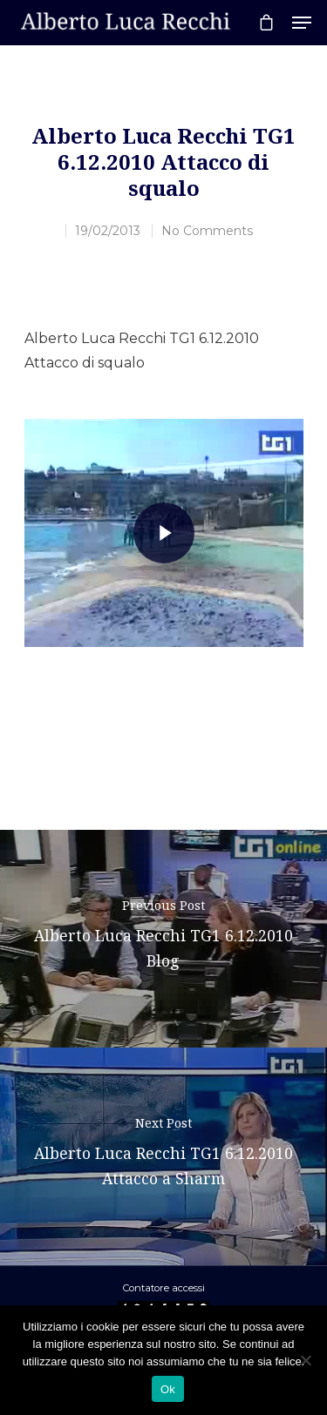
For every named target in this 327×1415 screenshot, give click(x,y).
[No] (305, 1360)
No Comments (207, 231)
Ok (167, 1389)
